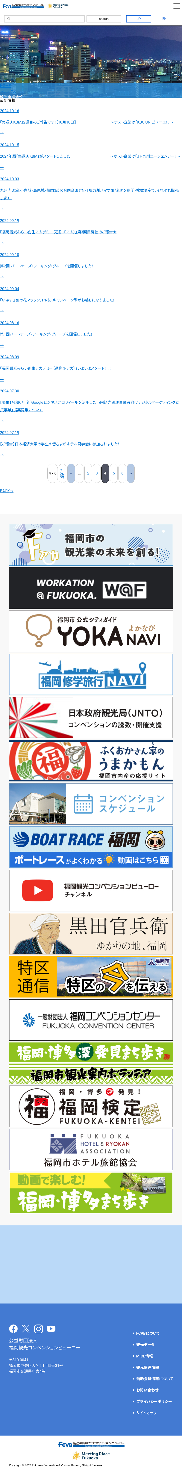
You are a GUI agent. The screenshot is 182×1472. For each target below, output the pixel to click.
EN (164, 19)
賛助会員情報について (154, 1379)
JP (139, 19)
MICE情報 (144, 1356)
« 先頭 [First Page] (62, 473)
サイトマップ (146, 1413)
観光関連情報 (147, 1367)
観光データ (145, 1345)
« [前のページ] (71, 473)
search (104, 19)
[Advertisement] (91, 1264)
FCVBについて (148, 1333)
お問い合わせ (147, 1390)
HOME (5, 86)
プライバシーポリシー (154, 1401)
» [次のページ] (131, 473)
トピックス (8, 91)
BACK (7, 491)
